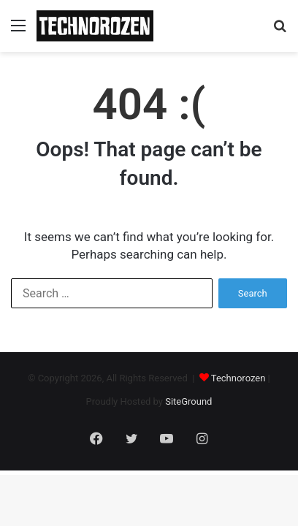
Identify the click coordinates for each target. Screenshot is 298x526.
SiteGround (188, 401)
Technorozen (238, 378)
